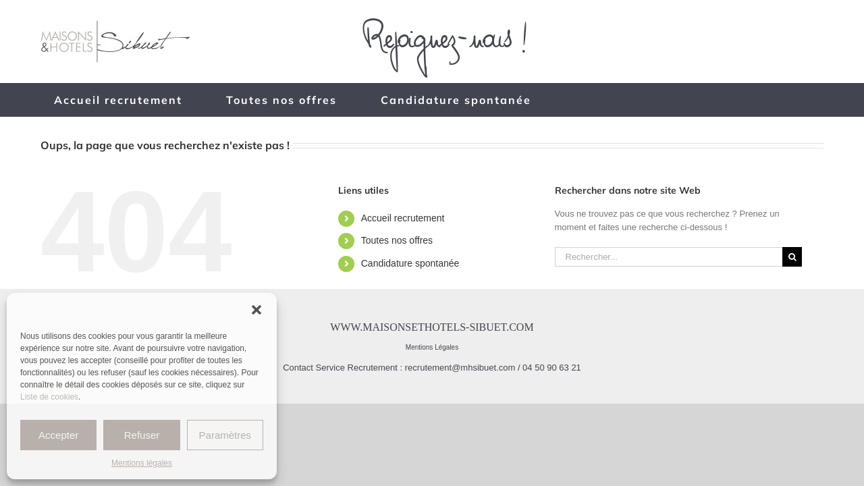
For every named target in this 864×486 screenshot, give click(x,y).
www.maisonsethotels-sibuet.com (431, 327)
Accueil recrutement (403, 218)
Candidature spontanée (410, 263)
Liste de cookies (49, 397)
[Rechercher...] (669, 257)
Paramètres (225, 435)
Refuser (142, 435)
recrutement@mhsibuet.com (460, 367)
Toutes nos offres (397, 240)
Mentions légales (141, 463)
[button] (256, 310)
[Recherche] (792, 257)
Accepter (58, 435)
